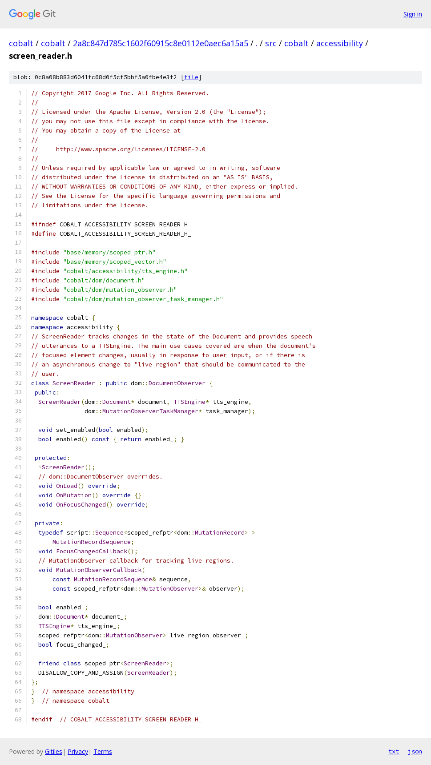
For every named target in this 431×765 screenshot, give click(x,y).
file (191, 77)
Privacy (78, 751)
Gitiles (53, 751)
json (415, 751)
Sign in (412, 14)
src (271, 43)
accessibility (339, 43)
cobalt (21, 43)
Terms (102, 751)
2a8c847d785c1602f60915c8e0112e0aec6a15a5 (160, 43)
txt (393, 751)
